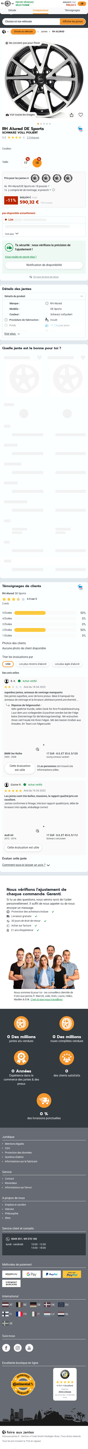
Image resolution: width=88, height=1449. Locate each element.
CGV (7, 1148)
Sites (7, 1218)
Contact (9, 1178)
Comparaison (40, 9)
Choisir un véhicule (23, 31)
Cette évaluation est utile (20, 768)
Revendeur (11, 1183)
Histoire (9, 1209)
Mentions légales (14, 1143)
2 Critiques (33, 137)
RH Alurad (58, 31)
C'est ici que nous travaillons (47, 999)
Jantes (44, 31)
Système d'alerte (14, 1157)
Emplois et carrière (15, 1204)
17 (25, 163)
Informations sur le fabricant (21, 1161)
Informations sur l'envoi (18, 1187)
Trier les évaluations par (17, 657)
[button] (44, 296)
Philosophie (11, 1213)
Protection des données (18, 1152)
